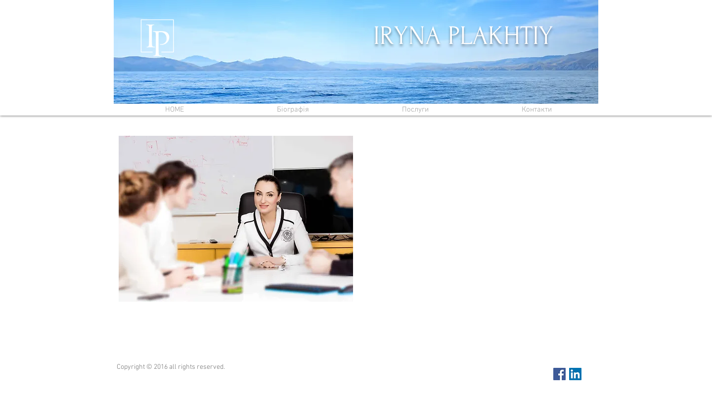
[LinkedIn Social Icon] (575, 374)
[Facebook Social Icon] (559, 374)
